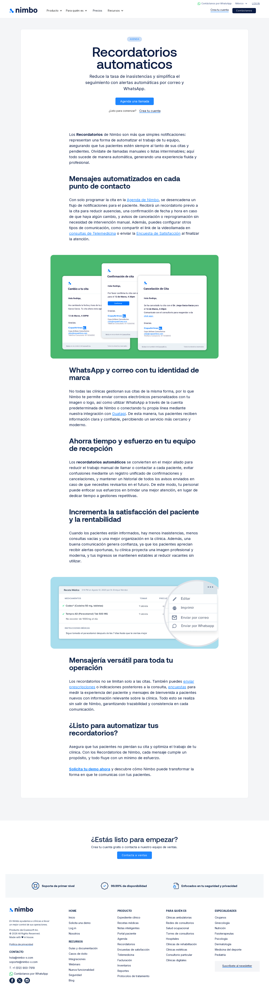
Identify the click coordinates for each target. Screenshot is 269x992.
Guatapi (119, 413)
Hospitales (172, 938)
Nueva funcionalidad (81, 969)
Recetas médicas (128, 922)
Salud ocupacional (177, 928)
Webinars (74, 964)
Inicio (72, 917)
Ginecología (222, 922)
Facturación (125, 960)
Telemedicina (126, 954)
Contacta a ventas (134, 855)
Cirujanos (220, 917)
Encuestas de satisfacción (133, 949)
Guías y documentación (83, 948)
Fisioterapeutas (224, 933)
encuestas (177, 687)
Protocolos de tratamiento (133, 976)
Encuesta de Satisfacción (158, 233)
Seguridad (75, 975)
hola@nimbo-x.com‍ (21, 957)
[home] (23, 10)
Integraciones (77, 959)
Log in (72, 928)
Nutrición (220, 928)
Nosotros (74, 933)
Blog (71, 980)
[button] (241, 3)
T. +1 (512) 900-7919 (22, 967)
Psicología (221, 938)
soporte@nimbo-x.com (23, 961)
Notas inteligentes (129, 928)
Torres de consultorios (180, 933)
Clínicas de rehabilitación (181, 944)
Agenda (122, 938)
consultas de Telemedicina (92, 233)
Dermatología (223, 944)
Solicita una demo (80, 922)
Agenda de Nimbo (143, 200)
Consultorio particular (179, 954)
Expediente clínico (129, 917)
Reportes (123, 970)
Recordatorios (126, 944)
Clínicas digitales (176, 960)
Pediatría (220, 954)
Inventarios (124, 965)
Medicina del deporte (228, 949)
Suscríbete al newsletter (237, 965)
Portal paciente (127, 933)
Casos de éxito (78, 953)
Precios (97, 10)
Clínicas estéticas (176, 949)
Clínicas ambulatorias (179, 917)
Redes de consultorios (180, 922)
